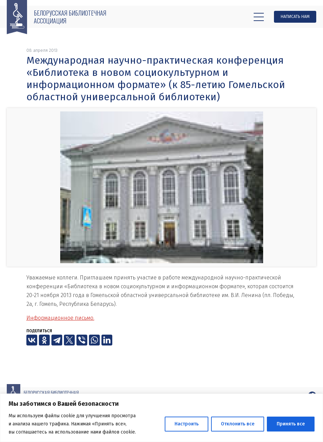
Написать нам (295, 16)
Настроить (187, 424)
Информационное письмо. (60, 318)
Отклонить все (237, 424)
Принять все (291, 424)
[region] (161, 418)
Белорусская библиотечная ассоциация (70, 16)
